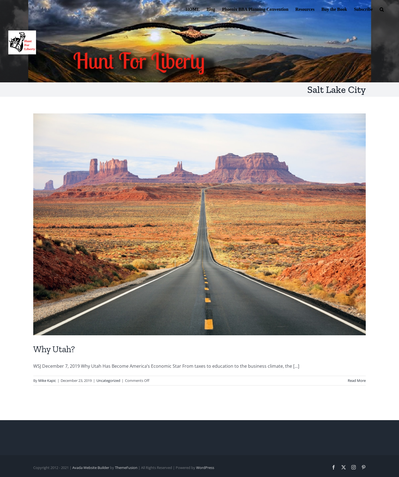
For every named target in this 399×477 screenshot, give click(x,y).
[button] (382, 9)
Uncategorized (108, 380)
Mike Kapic (47, 380)
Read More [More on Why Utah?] (357, 380)
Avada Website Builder (90, 467)
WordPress (205, 467)
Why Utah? (54, 349)
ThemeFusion (126, 467)
